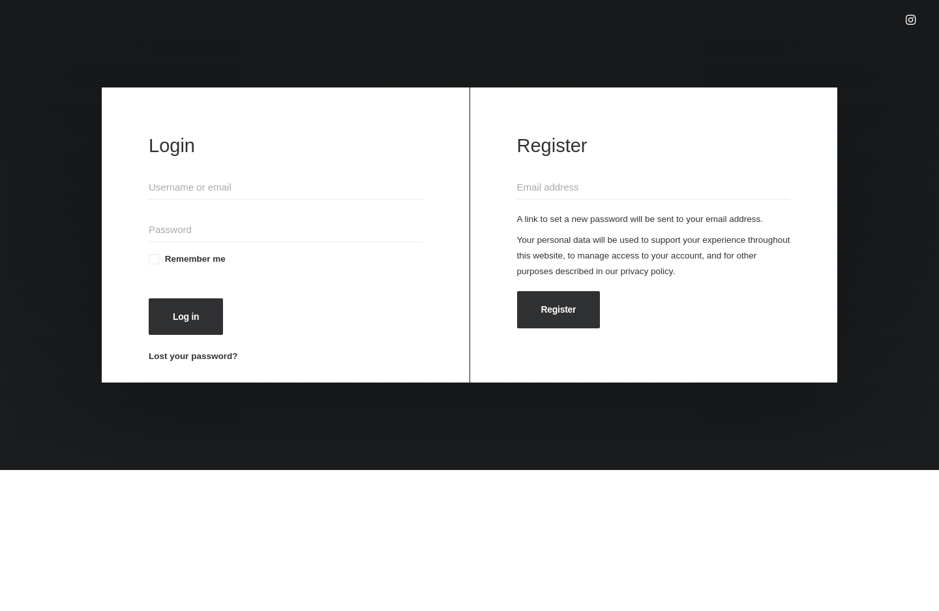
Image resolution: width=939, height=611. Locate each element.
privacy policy (647, 271)
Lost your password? (193, 356)
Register (558, 309)
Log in (186, 316)
